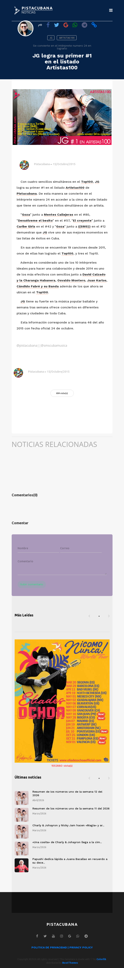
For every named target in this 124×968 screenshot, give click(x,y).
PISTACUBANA (37, 8)
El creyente (82, 220)
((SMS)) (84, 226)
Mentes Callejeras (58, 214)
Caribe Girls (26, 226)
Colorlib (101, 959)
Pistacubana (42, 164)
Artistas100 (75, 187)
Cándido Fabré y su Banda (38, 286)
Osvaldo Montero (71, 280)
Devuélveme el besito (35, 220)
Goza (26, 214)
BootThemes (70, 962)
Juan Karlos (96, 280)
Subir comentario (31, 584)
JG (97, 182)
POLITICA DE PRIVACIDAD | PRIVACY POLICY (62, 947)
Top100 (87, 182)
